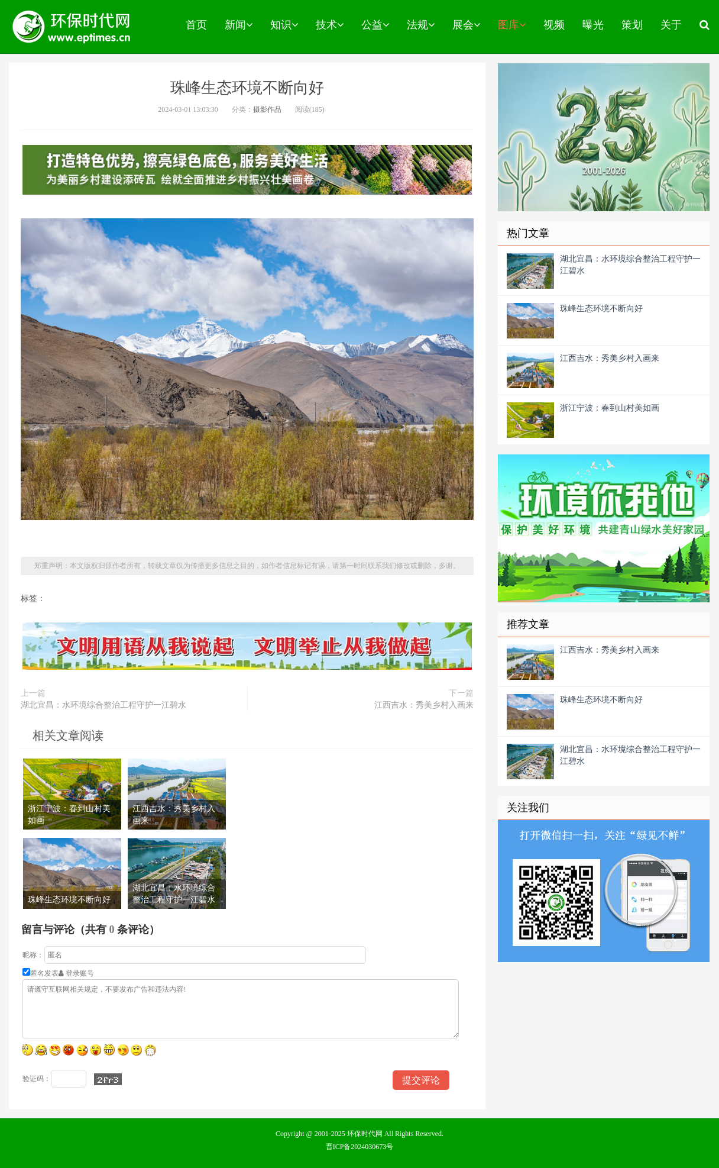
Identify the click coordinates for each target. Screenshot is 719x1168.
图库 (512, 25)
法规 (421, 25)
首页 (196, 25)
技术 (330, 25)
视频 (554, 25)
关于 (671, 25)
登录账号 (76, 973)
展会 (466, 25)
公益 (375, 25)
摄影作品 (267, 109)
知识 (284, 25)
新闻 (238, 25)
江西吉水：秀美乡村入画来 (424, 705)
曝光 (593, 25)
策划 (632, 25)
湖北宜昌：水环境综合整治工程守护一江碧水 (103, 705)
